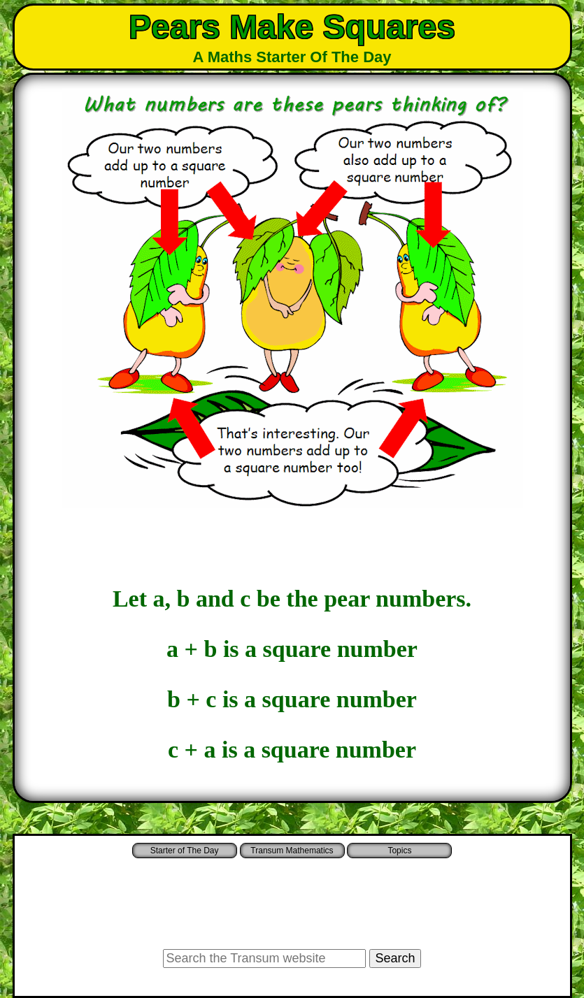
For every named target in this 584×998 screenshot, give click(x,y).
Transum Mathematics (291, 850)
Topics (399, 850)
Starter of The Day (184, 850)
